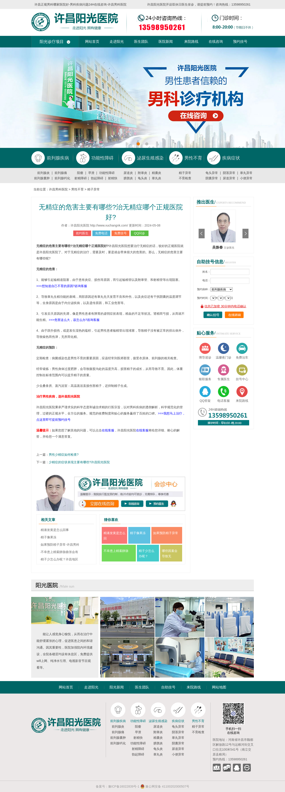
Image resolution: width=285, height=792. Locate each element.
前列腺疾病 (118, 721)
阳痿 (80, 173)
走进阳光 (117, 41)
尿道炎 (128, 173)
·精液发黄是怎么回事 (54, 530)
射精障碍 (80, 178)
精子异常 (185, 173)
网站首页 (92, 41)
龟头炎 (142, 178)
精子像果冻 (138, 533)
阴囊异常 (212, 178)
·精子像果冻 (48, 537)
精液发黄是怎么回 (114, 535)
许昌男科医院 (58, 189)
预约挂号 (240, 41)
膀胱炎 (128, 178)
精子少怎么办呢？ (146, 553)
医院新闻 (166, 41)
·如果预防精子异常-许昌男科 (59, 544)
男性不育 (77, 189)
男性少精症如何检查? (64, 454)
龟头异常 (212, 173)
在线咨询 (216, 41)
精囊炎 (156, 173)
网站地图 (219, 687)
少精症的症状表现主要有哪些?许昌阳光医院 (79, 462)
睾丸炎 (156, 178)
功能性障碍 (107, 173)
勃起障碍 (97, 178)
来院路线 (191, 41)
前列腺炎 (43, 173)
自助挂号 (168, 687)
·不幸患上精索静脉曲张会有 (59, 552)
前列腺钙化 (62, 178)
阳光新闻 (117, 687)
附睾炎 (142, 173)
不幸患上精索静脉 (116, 551)
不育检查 (185, 178)
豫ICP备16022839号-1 (123, 786)
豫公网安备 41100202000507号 (164, 786)
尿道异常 (229, 178)
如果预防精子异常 (165, 533)
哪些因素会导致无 (169, 553)
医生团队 (141, 41)
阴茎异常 (229, 173)
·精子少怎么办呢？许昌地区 (59, 559)
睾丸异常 (246, 173)
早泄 (91, 173)
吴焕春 (218, 247)
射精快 (112, 178)
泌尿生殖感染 (158, 721)
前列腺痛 (61, 173)
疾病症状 (178, 721)
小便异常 (246, 178)
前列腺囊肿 (42, 178)
